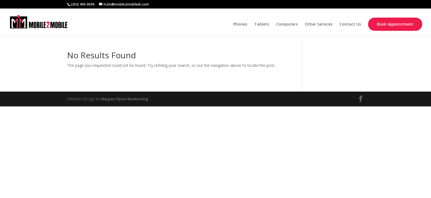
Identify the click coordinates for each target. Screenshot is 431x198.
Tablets (261, 24)
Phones (240, 24)
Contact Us (350, 24)
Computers (287, 24)
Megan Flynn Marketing (124, 98)
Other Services (318, 24)
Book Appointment (395, 24)
